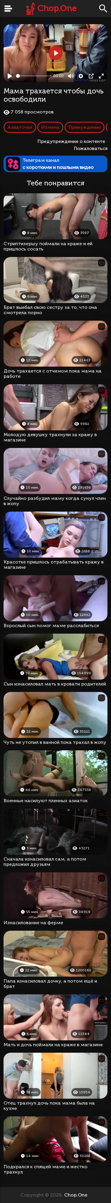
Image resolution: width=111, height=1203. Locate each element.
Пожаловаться (90, 148)
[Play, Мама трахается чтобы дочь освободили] (10, 76)
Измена (50, 127)
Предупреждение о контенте (72, 141)
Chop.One (56, 8)
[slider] (33, 76)
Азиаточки (19, 127)
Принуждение (84, 127)
